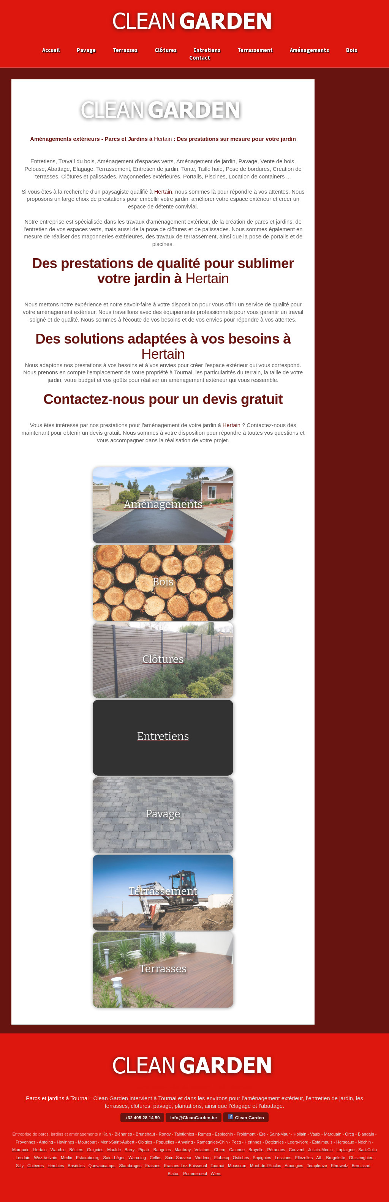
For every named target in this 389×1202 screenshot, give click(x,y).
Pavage (86, 50)
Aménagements (309, 50)
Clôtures (166, 50)
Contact (199, 58)
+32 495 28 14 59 (142, 1117)
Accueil (51, 50)
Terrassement (255, 50)
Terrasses (125, 50)
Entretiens (206, 50)
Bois (351, 50)
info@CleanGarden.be (193, 1117)
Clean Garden (245, 1117)
